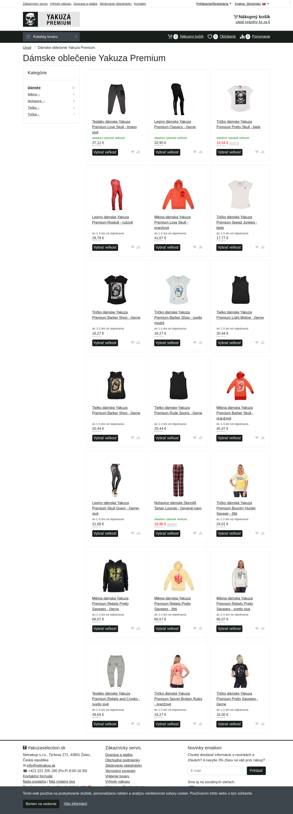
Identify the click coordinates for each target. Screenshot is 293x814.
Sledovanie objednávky (116, 4)
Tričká (34, 114)
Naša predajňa (34, 781)
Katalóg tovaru (52, 37)
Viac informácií (75, 804)
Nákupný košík (183, 36)
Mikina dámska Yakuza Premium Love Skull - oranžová (172, 222)
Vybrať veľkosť (105, 152)
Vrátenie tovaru (117, 776)
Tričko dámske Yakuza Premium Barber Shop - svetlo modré (178, 317)
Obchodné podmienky (122, 760)
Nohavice (36, 101)
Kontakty (140, 4)
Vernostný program (120, 771)
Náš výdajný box (62, 781)
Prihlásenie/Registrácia (213, 3)
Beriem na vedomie (41, 804)
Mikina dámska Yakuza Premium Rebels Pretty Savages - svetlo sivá (234, 603)
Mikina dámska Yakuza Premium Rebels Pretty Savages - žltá (172, 603)
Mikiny (34, 94)
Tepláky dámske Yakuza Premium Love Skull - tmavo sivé (114, 127)
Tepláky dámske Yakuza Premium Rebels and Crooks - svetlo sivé (116, 699)
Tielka (33, 107)
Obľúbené (219, 36)
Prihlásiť (256, 771)
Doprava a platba (85, 4)
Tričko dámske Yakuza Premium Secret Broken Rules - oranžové (178, 699)
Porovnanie (253, 36)
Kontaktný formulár (38, 776)
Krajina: (252, 4)
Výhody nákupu (61, 4)
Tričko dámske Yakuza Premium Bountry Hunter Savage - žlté (236, 508)
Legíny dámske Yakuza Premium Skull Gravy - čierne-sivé (116, 508)
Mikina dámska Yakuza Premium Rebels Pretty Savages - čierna (110, 603)
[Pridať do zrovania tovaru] (138, 152)
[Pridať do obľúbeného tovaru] (132, 152)
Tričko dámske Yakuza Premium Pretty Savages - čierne (237, 699)
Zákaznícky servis (35, 4)
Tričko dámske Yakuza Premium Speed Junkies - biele (236, 222)
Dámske (34, 87)
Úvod (27, 47)
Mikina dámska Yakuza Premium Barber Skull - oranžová (234, 413)
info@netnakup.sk (41, 765)
